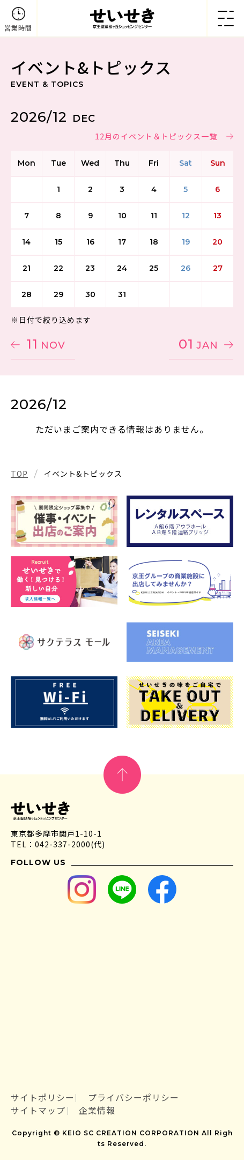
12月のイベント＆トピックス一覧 (156, 136)
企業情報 (97, 1110)
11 (45, 344)
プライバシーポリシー (133, 1097)
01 (198, 344)
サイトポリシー (43, 1097)
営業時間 (18, 27)
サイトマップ (38, 1110)
